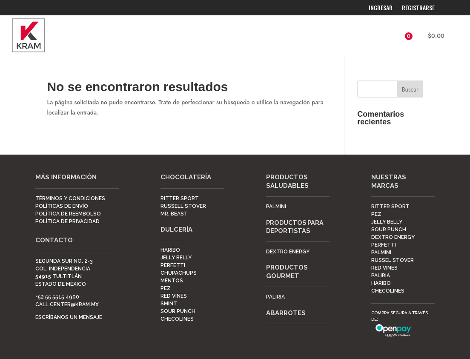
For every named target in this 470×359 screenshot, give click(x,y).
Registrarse (418, 8)
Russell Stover (183, 206)
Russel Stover (392, 260)
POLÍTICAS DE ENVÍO (61, 206)
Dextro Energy (393, 237)
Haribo (170, 250)
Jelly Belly (176, 258)
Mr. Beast (174, 214)
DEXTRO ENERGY (288, 252)
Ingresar (381, 8)
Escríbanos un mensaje (68, 317)
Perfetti (172, 265)
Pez (165, 288)
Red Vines (173, 296)
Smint (168, 304)
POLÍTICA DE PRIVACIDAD (67, 221)
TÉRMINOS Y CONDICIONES (70, 198)
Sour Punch (177, 311)
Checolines (177, 319)
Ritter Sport (179, 198)
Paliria (275, 297)
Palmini (276, 207)
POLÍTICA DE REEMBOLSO (68, 214)
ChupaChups (178, 273)
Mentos (171, 281)
